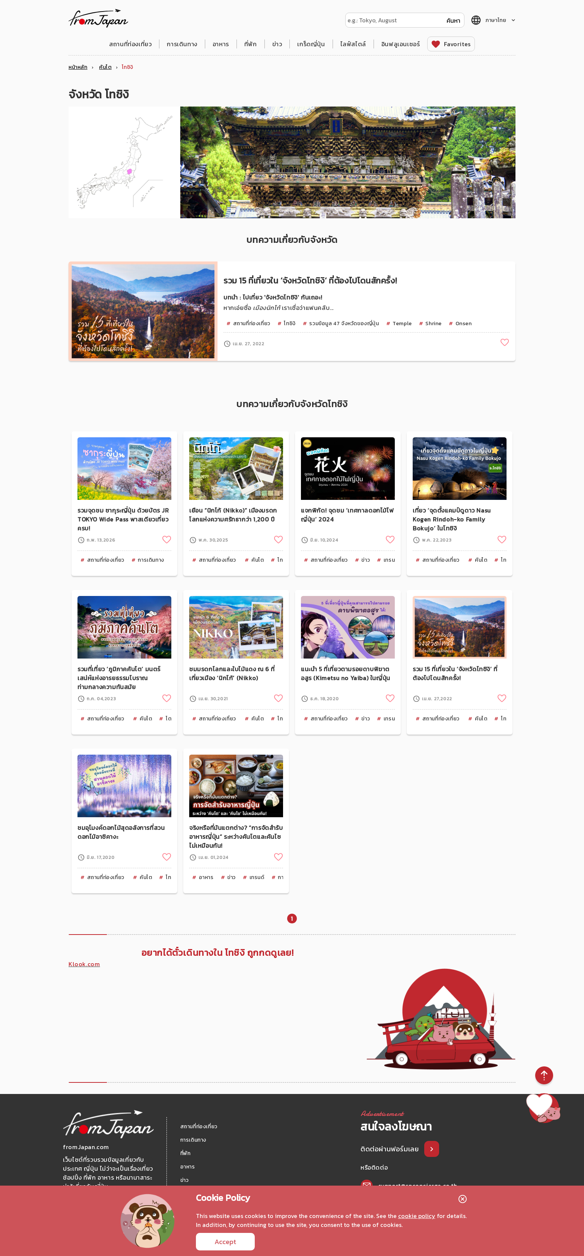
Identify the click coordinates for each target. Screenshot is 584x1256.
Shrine (433, 323)
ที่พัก (250, 43)
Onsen (464, 323)
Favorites (457, 43)
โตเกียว (174, 719)
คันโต (257, 560)
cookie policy (416, 1215)
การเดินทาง (182, 43)
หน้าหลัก (78, 67)
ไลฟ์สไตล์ (353, 43)
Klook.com (84, 964)
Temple (402, 323)
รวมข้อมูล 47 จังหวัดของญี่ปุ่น (344, 323)
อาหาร (221, 43)
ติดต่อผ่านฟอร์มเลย (390, 1149)
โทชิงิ (289, 323)
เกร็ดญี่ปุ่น (311, 43)
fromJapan (98, 18)
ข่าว (277, 43)
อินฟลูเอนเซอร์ (400, 43)
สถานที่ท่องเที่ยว (130, 43)
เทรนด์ (391, 560)
